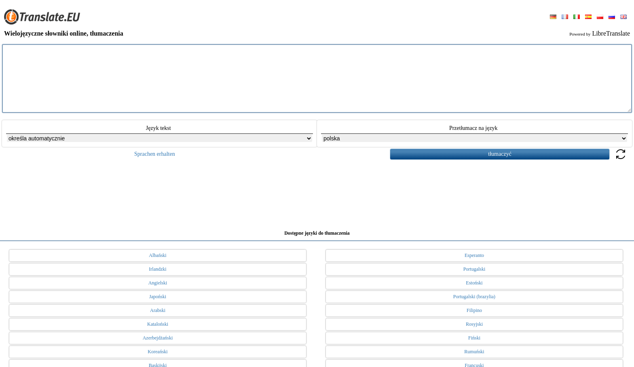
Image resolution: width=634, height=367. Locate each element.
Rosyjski (474, 324)
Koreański (157, 351)
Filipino (474, 310)
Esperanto (474, 255)
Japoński (157, 296)
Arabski (157, 310)
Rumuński (474, 351)
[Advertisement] (317, 192)
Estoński (474, 283)
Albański (157, 255)
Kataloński (157, 324)
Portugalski (474, 269)
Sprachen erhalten (154, 154)
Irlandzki (157, 269)
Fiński (474, 338)
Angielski (157, 283)
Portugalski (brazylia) (474, 296)
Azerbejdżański (158, 338)
